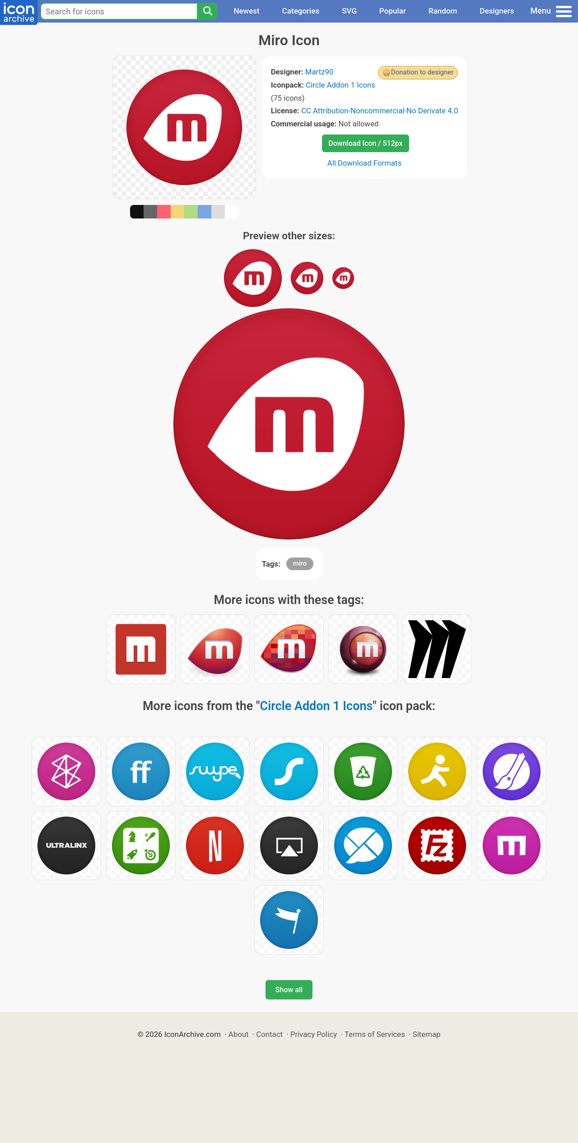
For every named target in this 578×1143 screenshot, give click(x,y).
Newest (246, 10)
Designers (497, 10)
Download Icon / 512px (365, 143)
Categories (301, 10)
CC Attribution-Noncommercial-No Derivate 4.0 (379, 110)
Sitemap (427, 1034)
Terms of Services (375, 1034)
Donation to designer (422, 72)
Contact (269, 1034)
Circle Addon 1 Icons (340, 84)
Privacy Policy (313, 1034)
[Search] (207, 11)
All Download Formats (364, 162)
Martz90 (319, 71)
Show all (289, 989)
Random (443, 10)
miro (300, 563)
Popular (392, 10)
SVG (349, 10)
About (238, 1034)
